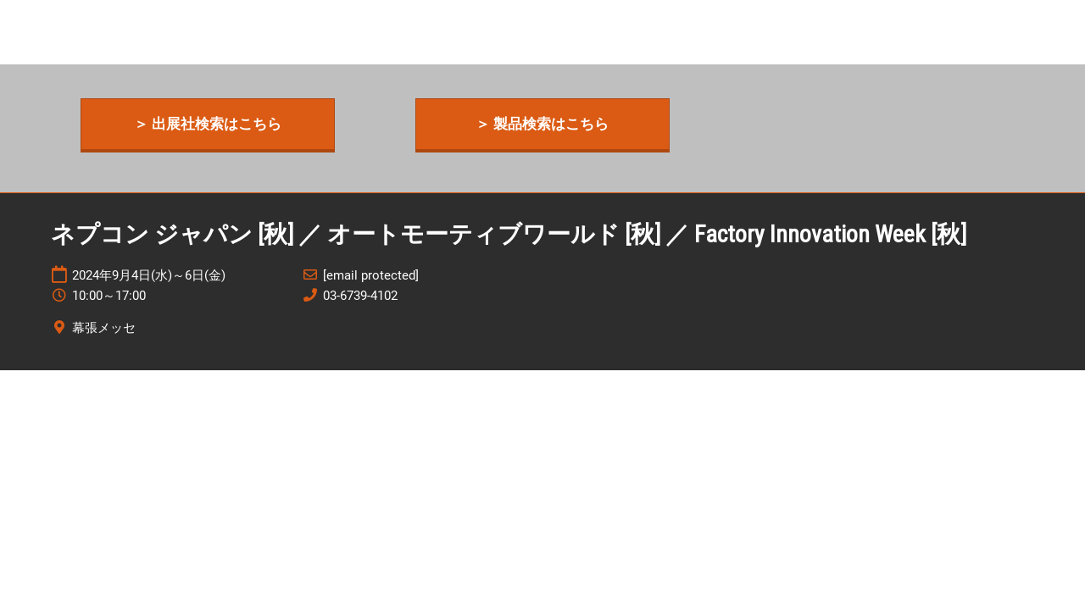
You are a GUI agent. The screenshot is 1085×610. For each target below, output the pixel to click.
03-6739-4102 (360, 295)
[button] (208, 124)
